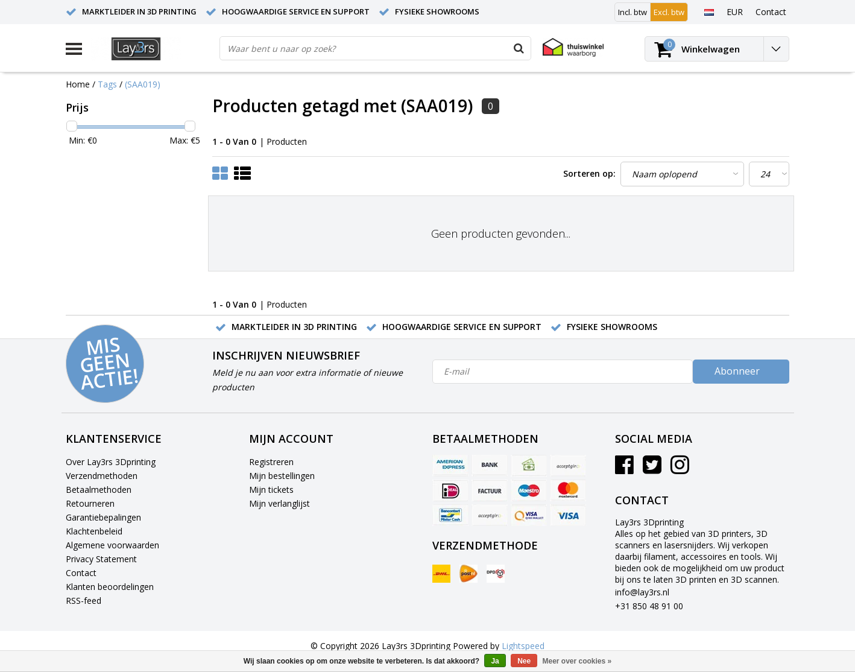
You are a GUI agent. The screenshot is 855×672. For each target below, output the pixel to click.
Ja (495, 661)
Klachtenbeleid (94, 531)
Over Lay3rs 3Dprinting (111, 462)
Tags (107, 84)
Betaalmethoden (98, 489)
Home (78, 84)
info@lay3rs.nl (642, 592)
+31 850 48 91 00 (649, 606)
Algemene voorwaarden (112, 545)
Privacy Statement (101, 559)
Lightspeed (523, 645)
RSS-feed (83, 600)
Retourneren (90, 503)
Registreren (271, 462)
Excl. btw (669, 12)
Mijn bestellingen (282, 475)
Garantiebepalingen (103, 517)
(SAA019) (142, 84)
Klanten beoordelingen (110, 586)
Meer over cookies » (577, 661)
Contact (81, 572)
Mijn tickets (271, 489)
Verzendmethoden (101, 475)
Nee (524, 661)
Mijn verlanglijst (279, 503)
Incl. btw (632, 12)
